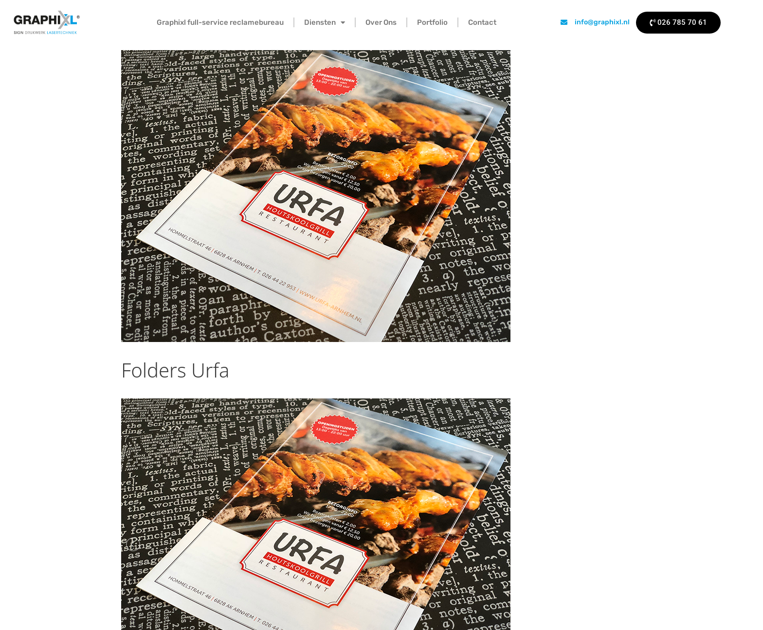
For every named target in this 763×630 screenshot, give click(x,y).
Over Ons (381, 22)
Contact (482, 22)
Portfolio (432, 22)
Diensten (324, 22)
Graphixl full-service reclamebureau (220, 22)
